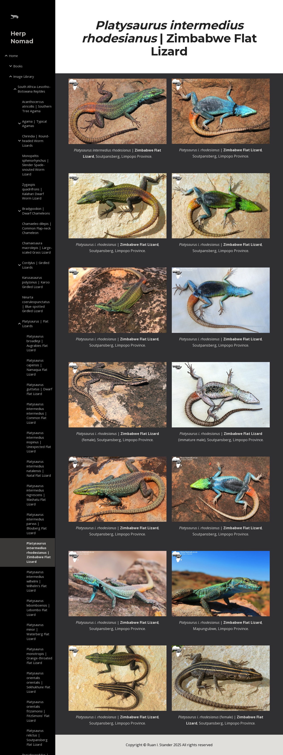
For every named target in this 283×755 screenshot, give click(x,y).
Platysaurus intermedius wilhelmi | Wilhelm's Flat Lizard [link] (37, 581)
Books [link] (18, 66)
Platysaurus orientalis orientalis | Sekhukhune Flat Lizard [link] (38, 682)
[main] (169, 38)
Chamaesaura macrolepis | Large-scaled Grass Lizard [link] (37, 247)
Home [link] (13, 55)
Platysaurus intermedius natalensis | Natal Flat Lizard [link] (39, 468)
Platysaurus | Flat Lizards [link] (35, 323)
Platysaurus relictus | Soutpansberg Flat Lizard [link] (37, 737)
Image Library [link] (23, 76)
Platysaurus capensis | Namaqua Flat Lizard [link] (37, 367)
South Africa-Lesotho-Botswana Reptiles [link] (34, 88)
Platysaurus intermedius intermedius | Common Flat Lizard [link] (37, 413)
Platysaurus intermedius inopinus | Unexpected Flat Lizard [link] (39, 442)
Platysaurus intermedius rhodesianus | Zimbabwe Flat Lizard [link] (39, 552)
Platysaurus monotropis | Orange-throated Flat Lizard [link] (39, 656)
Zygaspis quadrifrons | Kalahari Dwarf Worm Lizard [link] (33, 191)
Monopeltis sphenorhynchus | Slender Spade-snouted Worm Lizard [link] (35, 165)
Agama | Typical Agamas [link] (34, 123)
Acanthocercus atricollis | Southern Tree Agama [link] (37, 106)
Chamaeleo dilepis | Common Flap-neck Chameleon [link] (37, 228)
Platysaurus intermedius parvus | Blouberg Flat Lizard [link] (37, 523)
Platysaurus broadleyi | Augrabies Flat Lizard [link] (37, 343)
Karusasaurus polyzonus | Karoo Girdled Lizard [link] (36, 282)
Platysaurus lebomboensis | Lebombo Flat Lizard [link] (38, 607)
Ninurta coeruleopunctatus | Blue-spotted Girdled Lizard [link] (36, 304)
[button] (277, 6)
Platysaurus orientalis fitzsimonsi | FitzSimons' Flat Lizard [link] (38, 711)
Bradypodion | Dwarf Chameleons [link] (36, 210)
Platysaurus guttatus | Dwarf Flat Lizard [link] (39, 389)
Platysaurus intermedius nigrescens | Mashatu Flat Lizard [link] (36, 495)
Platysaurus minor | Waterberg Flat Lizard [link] (38, 631)
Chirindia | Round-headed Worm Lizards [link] (35, 141)
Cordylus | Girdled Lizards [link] (35, 264)
